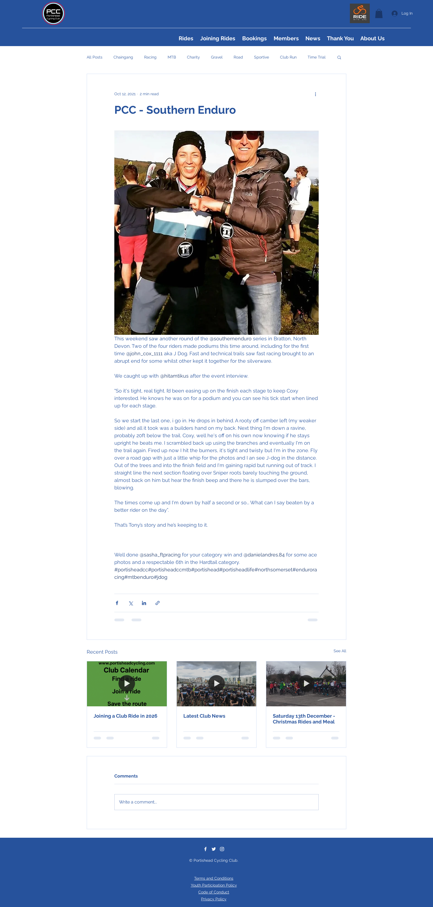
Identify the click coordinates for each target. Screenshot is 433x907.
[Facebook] (205, 849)
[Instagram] (222, 849)
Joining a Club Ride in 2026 (125, 716)
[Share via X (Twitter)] (130, 603)
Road (238, 57)
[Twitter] (213, 849)
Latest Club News (204, 716)
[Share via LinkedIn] (144, 603)
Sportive (261, 57)
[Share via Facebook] (117, 603)
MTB (172, 57)
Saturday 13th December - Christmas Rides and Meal (304, 719)
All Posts (94, 57)
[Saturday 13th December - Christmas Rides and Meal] (306, 683)
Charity (193, 57)
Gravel (217, 57)
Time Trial (317, 57)
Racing (150, 57)
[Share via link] (157, 603)
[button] (379, 13)
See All (340, 651)
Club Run (288, 57)
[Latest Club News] (217, 683)
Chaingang (123, 57)
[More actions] (315, 94)
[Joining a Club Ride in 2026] (127, 683)
